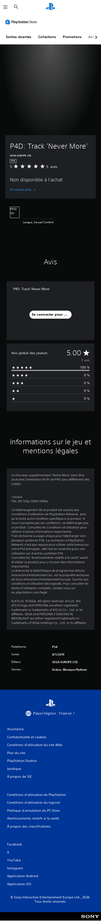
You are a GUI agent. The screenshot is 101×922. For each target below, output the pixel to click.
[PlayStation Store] (22, 22)
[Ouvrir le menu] (5, 7)
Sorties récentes (18, 37)
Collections (47, 37)
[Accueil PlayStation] (50, 6)
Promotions (72, 37)
